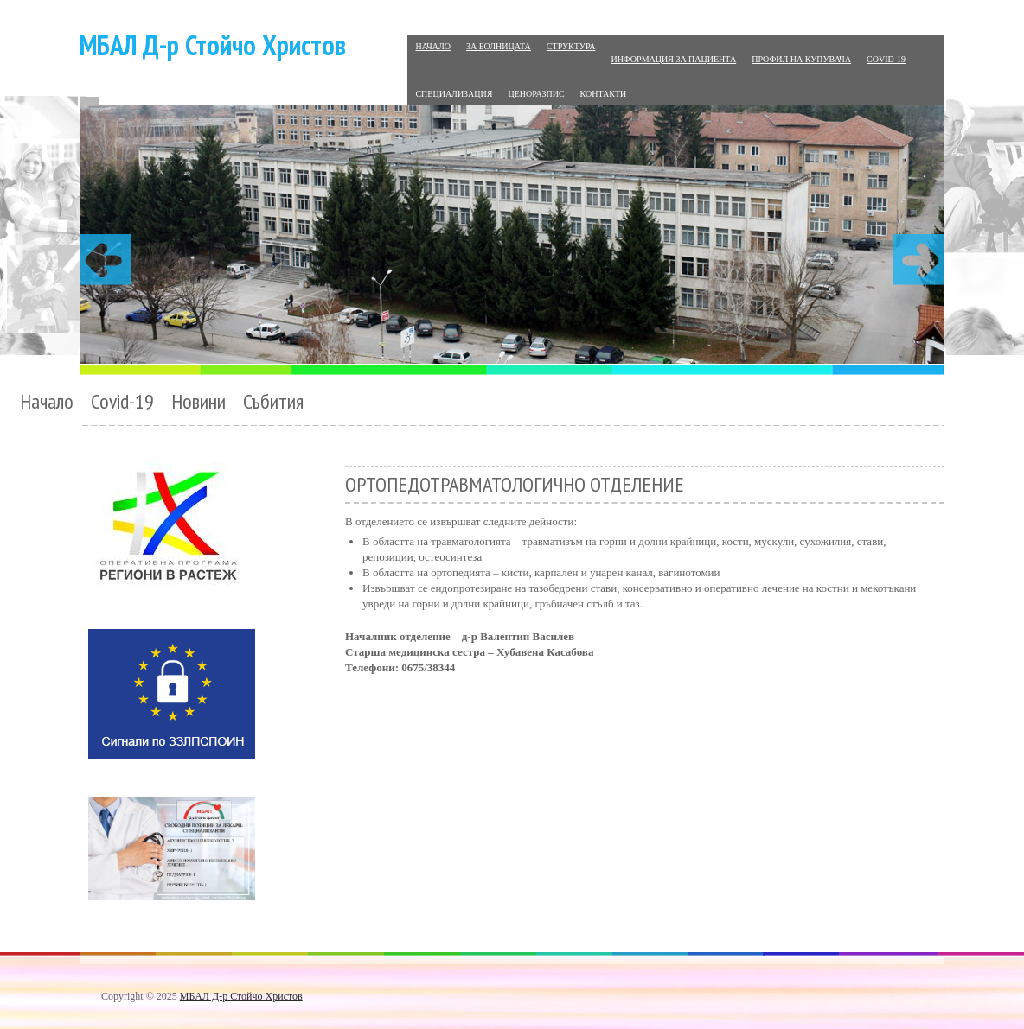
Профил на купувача (801, 59)
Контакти (603, 93)
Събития (273, 401)
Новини (198, 401)
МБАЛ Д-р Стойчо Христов (213, 45)
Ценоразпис (536, 93)
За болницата (498, 46)
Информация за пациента (673, 59)
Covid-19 (886, 59)
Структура (571, 46)
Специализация (453, 93)
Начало (433, 46)
